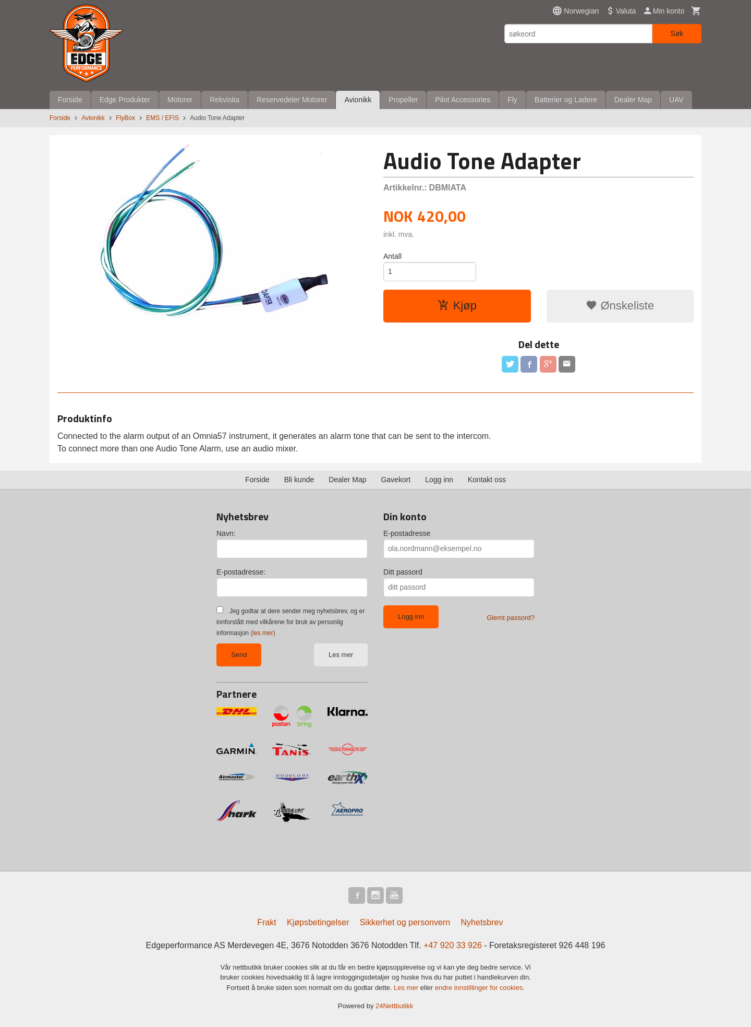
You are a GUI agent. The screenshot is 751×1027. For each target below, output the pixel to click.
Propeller (403, 99)
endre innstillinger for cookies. (480, 988)
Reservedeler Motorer (292, 99)
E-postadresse (406, 533)
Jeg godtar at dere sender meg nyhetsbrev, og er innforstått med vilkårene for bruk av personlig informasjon (290, 622)
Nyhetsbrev (482, 922)
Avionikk (357, 99)
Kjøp (457, 305)
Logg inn (439, 479)
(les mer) (262, 633)
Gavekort (395, 479)
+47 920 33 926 (452, 945)
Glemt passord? (511, 618)
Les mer (341, 655)
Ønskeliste (620, 305)
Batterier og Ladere (566, 99)
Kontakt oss (487, 479)
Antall (392, 256)
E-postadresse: (240, 572)
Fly (512, 99)
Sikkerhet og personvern (405, 922)
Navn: (226, 533)
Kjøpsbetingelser (318, 922)
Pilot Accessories (462, 99)
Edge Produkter (125, 99)
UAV (676, 99)
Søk (676, 33)
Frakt (266, 922)
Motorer (179, 99)
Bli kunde (299, 479)
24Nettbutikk (394, 1006)
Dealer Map (633, 99)
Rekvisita (224, 99)
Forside (70, 99)
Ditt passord (402, 572)
